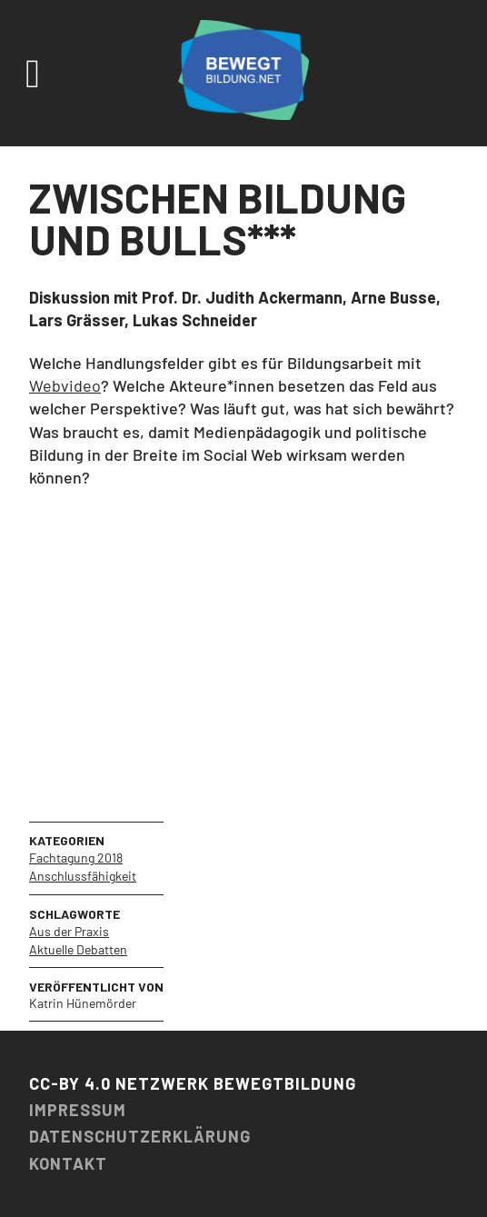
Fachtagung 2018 (76, 857)
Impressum (77, 1110)
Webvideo (65, 385)
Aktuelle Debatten (78, 949)
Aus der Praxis (69, 931)
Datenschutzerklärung (140, 1136)
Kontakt (68, 1163)
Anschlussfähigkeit (82, 875)
